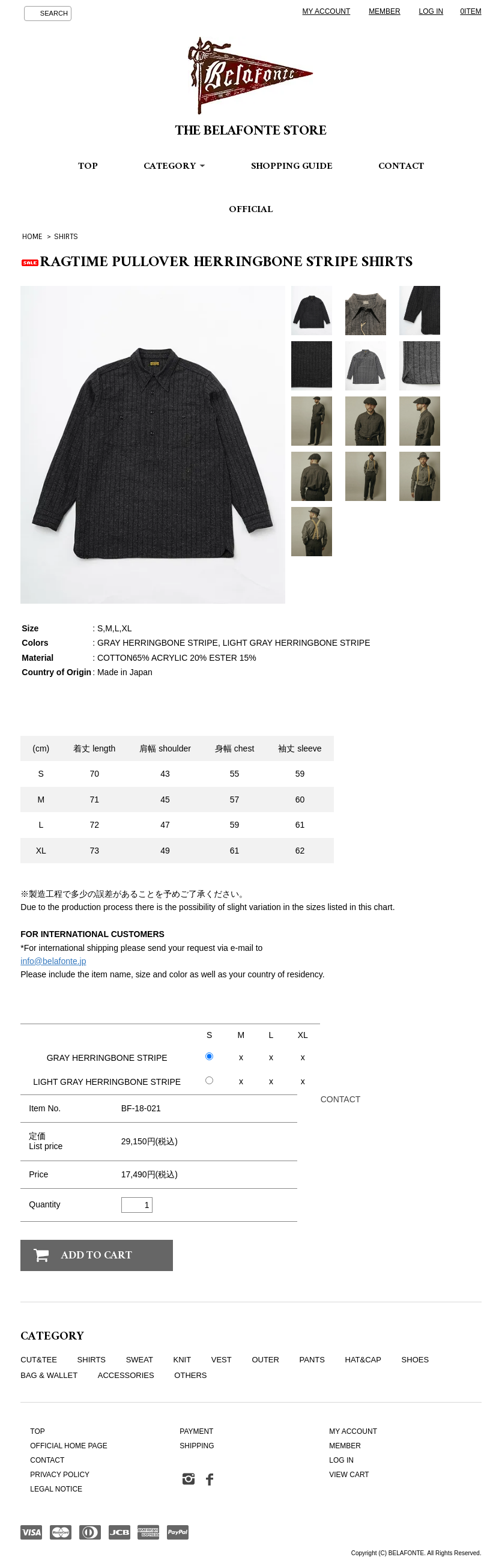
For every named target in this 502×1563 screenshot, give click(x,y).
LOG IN (431, 11)
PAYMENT (196, 1431)
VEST (221, 1359)
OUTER (265, 1359)
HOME (32, 236)
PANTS (312, 1359)
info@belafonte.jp (53, 961)
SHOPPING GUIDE (292, 167)
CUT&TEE (38, 1359)
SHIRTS (66, 236)
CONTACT (401, 167)
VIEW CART (349, 1474)
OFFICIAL (251, 210)
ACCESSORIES (126, 1375)
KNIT (183, 1359)
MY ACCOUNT (327, 11)
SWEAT (139, 1359)
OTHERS (190, 1375)
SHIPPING (197, 1446)
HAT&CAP (363, 1359)
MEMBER (385, 11)
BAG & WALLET (48, 1375)
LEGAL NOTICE (56, 1489)
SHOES (415, 1359)
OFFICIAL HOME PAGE (68, 1446)
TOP (88, 167)
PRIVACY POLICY (59, 1474)
